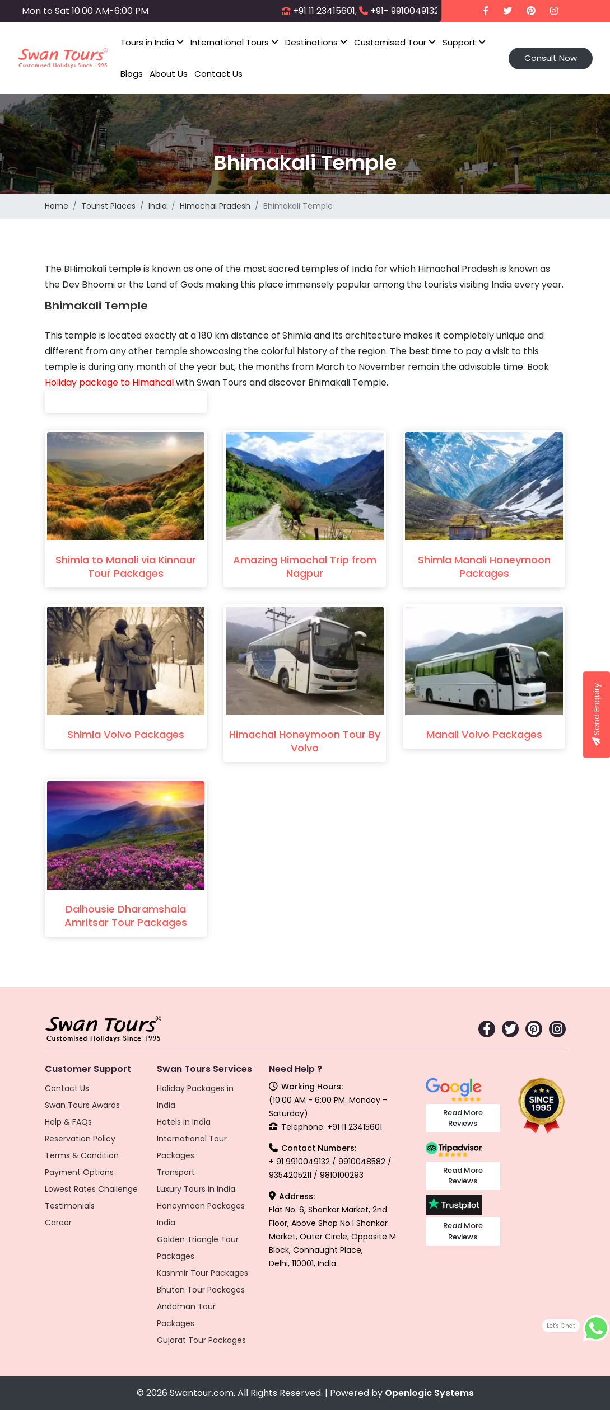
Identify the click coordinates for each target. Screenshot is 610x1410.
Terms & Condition (82, 1155)
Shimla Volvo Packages (125, 734)
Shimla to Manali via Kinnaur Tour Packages (125, 566)
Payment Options (79, 1172)
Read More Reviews (463, 1118)
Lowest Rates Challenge (91, 1189)
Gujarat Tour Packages (201, 1340)
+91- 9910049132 (404, 10)
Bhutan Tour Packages (201, 1289)
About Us (169, 73)
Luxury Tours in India (196, 1189)
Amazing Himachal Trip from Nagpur (304, 566)
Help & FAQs (68, 1121)
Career (58, 1222)
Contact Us (218, 73)
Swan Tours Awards (82, 1105)
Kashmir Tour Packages (202, 1273)
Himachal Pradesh (215, 206)
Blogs (131, 73)
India (157, 206)
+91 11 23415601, (325, 10)
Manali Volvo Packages (484, 734)
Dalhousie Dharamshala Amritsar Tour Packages (125, 915)
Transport (176, 1172)
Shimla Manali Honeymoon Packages (484, 566)
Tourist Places (108, 206)
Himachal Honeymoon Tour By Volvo (304, 741)
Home (56, 206)
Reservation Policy (80, 1138)
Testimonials (70, 1205)
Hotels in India (184, 1121)
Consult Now (550, 58)
